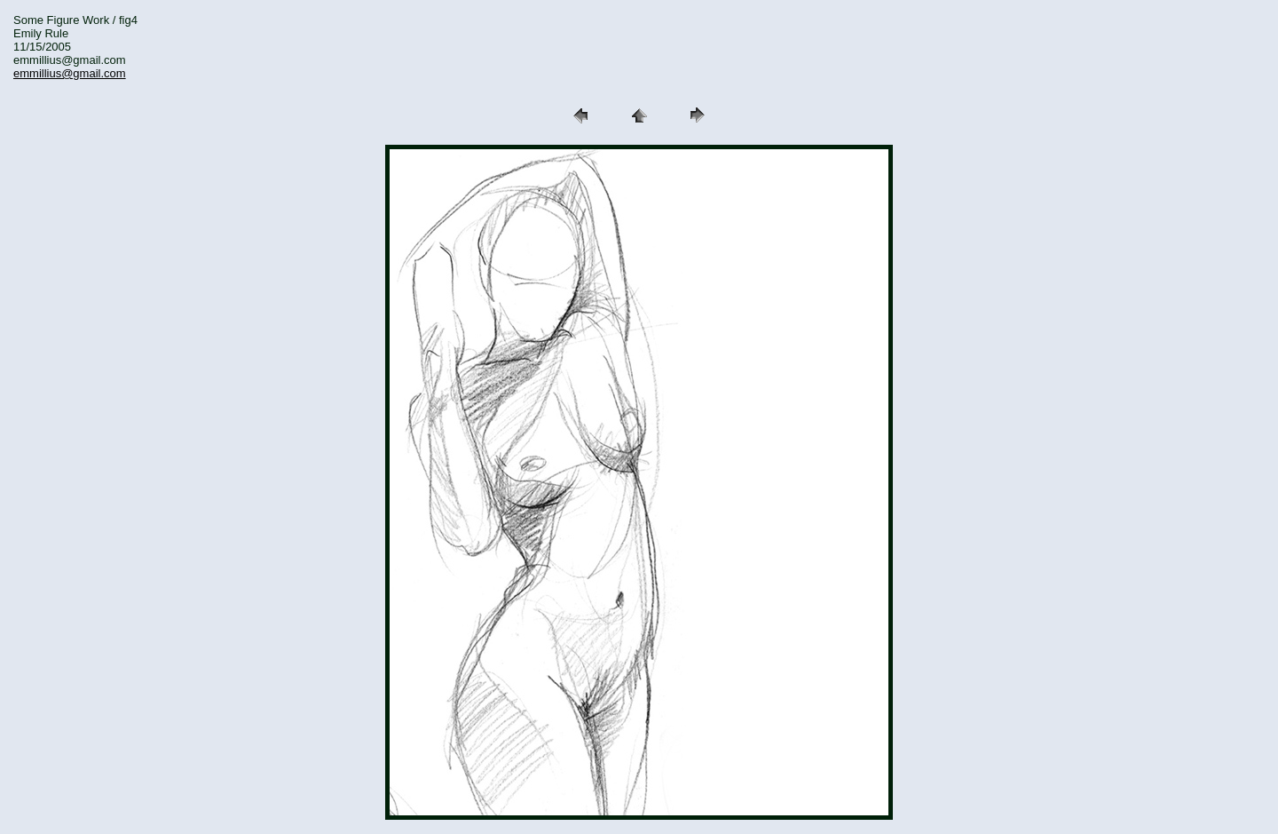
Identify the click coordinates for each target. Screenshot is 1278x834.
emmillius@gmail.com (69, 73)
